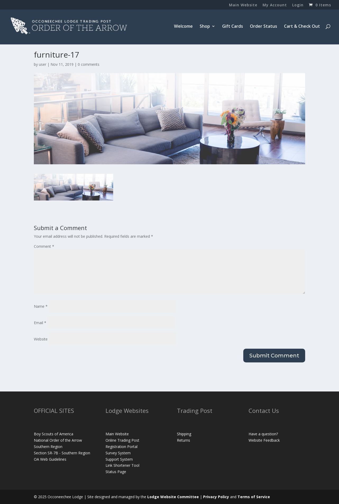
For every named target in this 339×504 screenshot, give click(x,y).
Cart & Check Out (302, 26)
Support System (119, 459)
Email (40, 322)
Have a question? (263, 433)
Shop (205, 26)
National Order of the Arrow (58, 440)
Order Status (263, 26)
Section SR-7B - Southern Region (62, 452)
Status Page (116, 471)
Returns (183, 440)
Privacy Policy (216, 496)
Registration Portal (122, 446)
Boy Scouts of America (53, 433)
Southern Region (48, 446)
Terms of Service (253, 496)
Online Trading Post (122, 440)
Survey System (118, 452)
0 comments (88, 64)
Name (41, 306)
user (42, 64)
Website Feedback (264, 440)
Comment (44, 246)
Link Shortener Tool (122, 465)
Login (298, 5)
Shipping (184, 433)
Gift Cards (232, 26)
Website (41, 339)
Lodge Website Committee (173, 496)
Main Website (243, 5)
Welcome (183, 26)
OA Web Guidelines (50, 459)
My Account (275, 5)
